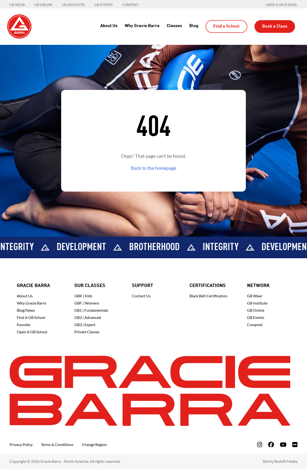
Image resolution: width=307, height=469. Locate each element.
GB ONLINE (44, 5)
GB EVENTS (103, 5)
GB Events (255, 317)
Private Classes (87, 331)
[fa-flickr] (294, 444)
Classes (174, 26)
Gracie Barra (33, 285)
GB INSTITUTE (73, 5)
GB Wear (254, 295)
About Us (109, 26)
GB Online (255, 310)
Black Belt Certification (208, 295)
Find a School (226, 26)
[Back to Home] (19, 26)
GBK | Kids (83, 295)
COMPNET (130, 5)
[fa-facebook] (271, 444)
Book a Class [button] (274, 26)
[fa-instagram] (259, 444)
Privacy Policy (21, 444)
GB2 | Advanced (87, 317)
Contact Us (141, 295)
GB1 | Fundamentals (91, 310)
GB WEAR (17, 5)
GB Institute (257, 303)
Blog (193, 26)
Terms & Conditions (57, 444)
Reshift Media (285, 461)
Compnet (255, 324)
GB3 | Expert (84, 324)
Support (142, 285)
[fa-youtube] (283, 444)
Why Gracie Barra (142, 26)
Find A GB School (31, 317)
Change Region (94, 444)
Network (258, 285)
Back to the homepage (153, 168)
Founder (24, 324)
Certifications (207, 285)
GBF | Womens (86, 303)
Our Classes (89, 285)
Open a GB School (281, 5)
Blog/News (26, 310)
